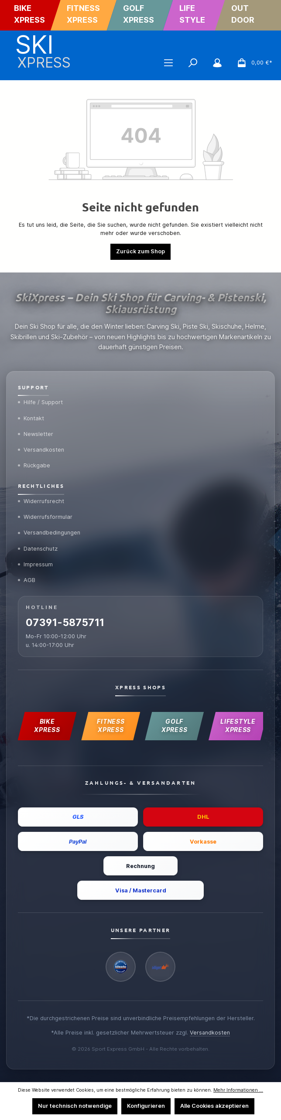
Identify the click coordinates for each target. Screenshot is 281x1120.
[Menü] (168, 62)
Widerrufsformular (45, 513)
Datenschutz (38, 545)
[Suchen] (193, 62)
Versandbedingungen (50, 529)
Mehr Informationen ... (238, 1090)
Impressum (35, 561)
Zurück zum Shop (140, 251)
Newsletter (36, 430)
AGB (27, 577)
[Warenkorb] (252, 62)
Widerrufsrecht (41, 497)
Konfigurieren (146, 1106)
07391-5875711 (66, 621)
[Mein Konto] (217, 62)
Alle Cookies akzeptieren (214, 1106)
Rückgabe (34, 462)
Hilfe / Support (40, 398)
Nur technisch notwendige (75, 1106)
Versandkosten (41, 446)
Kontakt (31, 414)
